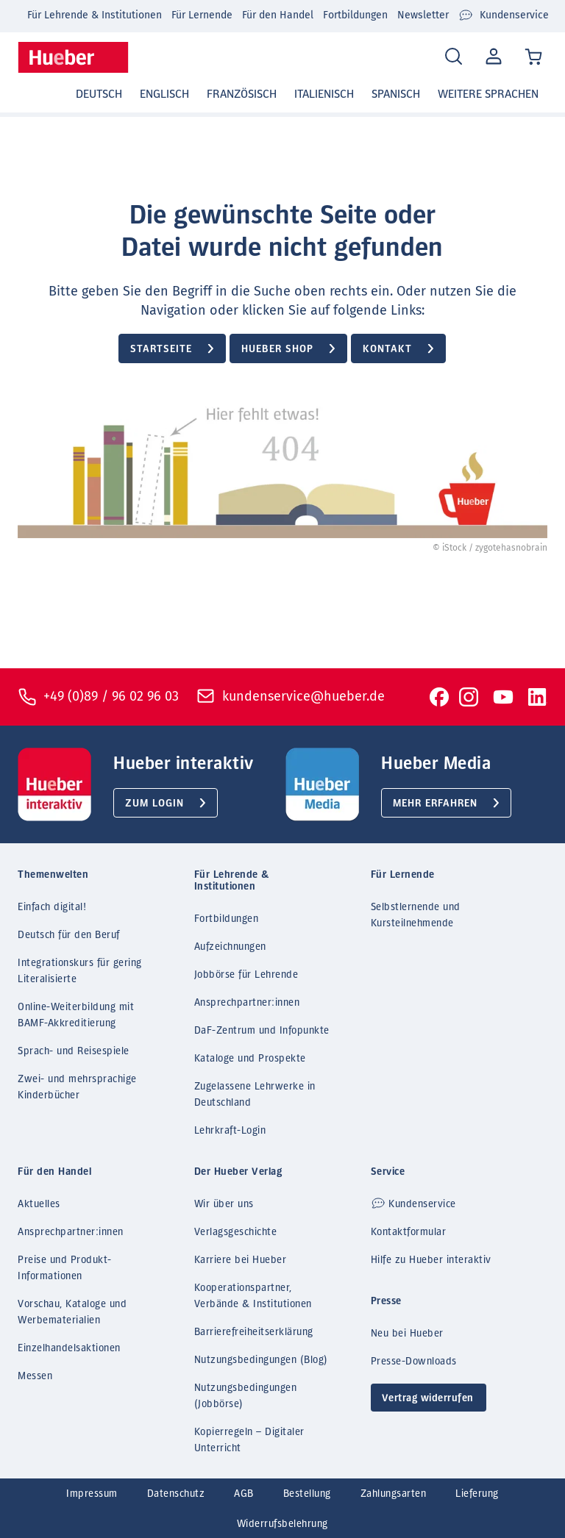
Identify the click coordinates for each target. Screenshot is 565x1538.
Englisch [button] (164, 94)
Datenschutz (176, 1494)
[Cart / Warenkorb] (534, 57)
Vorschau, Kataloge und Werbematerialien (72, 1312)
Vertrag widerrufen (428, 1398)
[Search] (453, 57)
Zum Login (154, 803)
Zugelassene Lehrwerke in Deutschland (255, 1094)
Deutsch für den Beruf (69, 935)
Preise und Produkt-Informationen (65, 1268)
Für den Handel (277, 15)
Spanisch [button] (396, 94)
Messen (35, 1376)
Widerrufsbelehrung (282, 1524)
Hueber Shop (277, 349)
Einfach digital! (52, 907)
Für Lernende (201, 15)
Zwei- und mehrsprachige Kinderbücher (77, 1087)
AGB (244, 1494)
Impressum (92, 1494)
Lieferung (477, 1494)
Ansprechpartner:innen (247, 1003)
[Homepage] (73, 57)
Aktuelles (39, 1204)
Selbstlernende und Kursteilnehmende (416, 915)
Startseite (161, 349)
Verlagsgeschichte (235, 1232)
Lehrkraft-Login (230, 1131)
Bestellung (307, 1494)
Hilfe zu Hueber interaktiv (431, 1260)
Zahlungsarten (393, 1494)
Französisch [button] (242, 94)
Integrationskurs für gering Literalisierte (80, 971)
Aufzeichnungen (230, 947)
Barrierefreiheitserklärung (253, 1332)
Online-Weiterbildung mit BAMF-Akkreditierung (76, 1015)
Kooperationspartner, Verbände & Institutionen (253, 1296)
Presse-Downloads (414, 1361)
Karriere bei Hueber (240, 1260)
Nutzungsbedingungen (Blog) (261, 1360)
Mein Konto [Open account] (492, 57)
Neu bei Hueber (407, 1333)
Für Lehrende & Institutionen (94, 15)
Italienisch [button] (324, 94)
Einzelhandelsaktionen (69, 1348)
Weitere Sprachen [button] (488, 94)
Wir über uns (224, 1204)
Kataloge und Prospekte (250, 1059)
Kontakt (387, 349)
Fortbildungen (355, 15)
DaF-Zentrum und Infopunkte (262, 1031)
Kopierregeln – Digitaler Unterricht (249, 1440)
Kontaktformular (409, 1232)
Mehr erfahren (435, 803)
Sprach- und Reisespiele (73, 1051)
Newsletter (423, 15)
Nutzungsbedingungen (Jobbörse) (245, 1396)
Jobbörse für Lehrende (246, 975)
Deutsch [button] (99, 94)
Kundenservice (503, 15)
